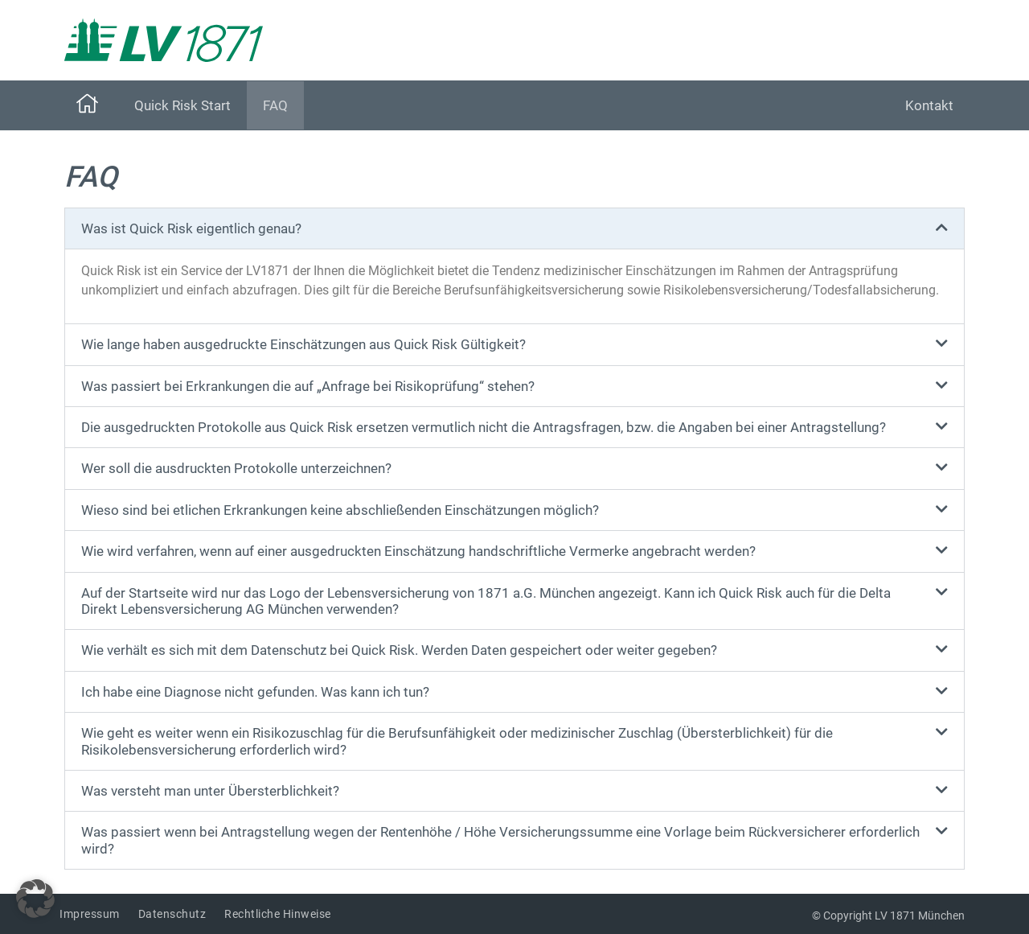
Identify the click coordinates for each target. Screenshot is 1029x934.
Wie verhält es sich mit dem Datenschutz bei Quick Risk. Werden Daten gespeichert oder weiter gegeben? (399, 650)
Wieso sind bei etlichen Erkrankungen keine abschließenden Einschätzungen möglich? (340, 510)
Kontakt (929, 105)
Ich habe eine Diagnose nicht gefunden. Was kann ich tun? (255, 692)
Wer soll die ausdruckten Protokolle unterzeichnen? (236, 468)
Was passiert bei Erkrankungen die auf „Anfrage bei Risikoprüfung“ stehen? (308, 386)
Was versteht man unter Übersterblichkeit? (210, 791)
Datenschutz (172, 913)
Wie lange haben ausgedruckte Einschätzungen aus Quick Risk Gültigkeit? (303, 344)
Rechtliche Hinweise (277, 913)
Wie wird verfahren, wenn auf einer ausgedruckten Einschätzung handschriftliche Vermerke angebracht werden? (418, 551)
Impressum (89, 913)
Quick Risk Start (182, 105)
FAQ (275, 105)
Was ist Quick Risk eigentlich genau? (191, 228)
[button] (514, 228)
